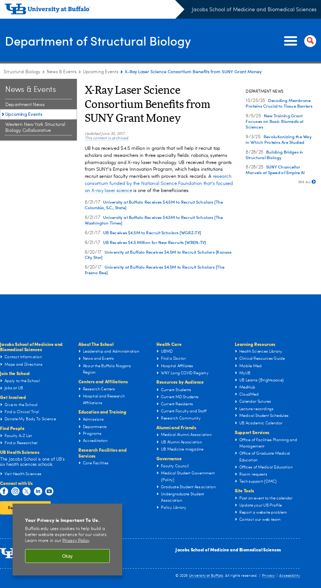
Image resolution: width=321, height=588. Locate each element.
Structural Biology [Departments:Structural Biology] (22, 72)
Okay (67, 555)
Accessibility (289, 576)
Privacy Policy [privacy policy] (75, 541)
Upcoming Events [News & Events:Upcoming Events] (100, 72)
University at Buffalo (206, 576)
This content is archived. (107, 138)
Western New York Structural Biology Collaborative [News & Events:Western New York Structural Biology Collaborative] (35, 128)
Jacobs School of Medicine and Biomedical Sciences (254, 9)
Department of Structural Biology (106, 40)
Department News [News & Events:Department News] (24, 104)
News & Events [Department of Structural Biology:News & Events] (62, 72)
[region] (67, 539)
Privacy (268, 576)
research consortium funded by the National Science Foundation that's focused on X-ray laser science (159, 183)
